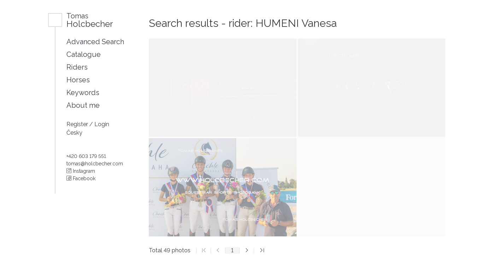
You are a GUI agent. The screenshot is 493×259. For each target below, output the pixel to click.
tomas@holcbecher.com (94, 163)
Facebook (80, 178)
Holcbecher (89, 20)
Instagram (80, 171)
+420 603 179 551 (86, 156)
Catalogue (83, 54)
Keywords (82, 92)
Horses (78, 80)
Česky (74, 132)
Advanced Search (95, 41)
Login (101, 124)
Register (77, 124)
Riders (77, 67)
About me (83, 105)
